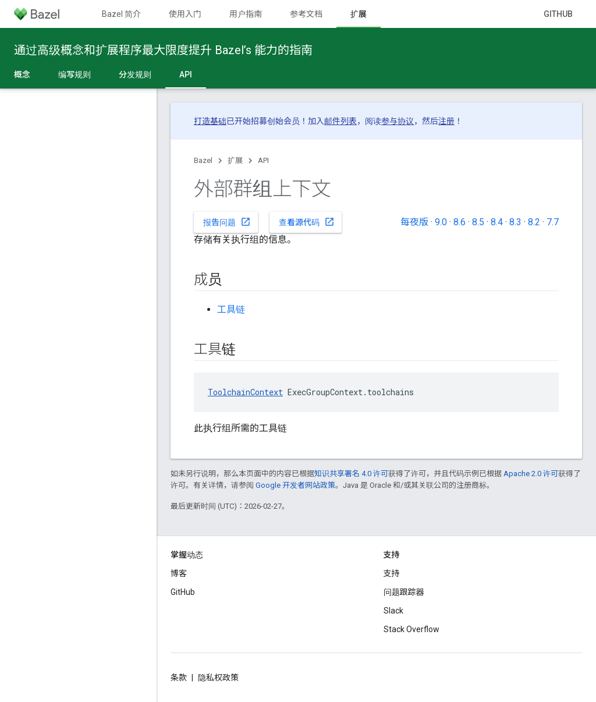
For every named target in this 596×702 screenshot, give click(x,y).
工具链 (231, 309)
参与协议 (397, 121)
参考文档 (306, 14)
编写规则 (74, 74)
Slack (393, 610)
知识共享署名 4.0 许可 (351, 473)
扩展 (235, 160)
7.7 (553, 222)
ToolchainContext (245, 392)
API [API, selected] (185, 74)
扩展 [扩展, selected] (358, 14)
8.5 (478, 222)
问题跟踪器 (404, 592)
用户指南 (245, 14)
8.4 (497, 222)
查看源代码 (307, 222)
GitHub (558, 14)
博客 (179, 573)
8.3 (515, 222)
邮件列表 (340, 121)
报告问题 (227, 222)
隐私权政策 (218, 677)
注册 (446, 121)
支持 (392, 573)
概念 (22, 74)
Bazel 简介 (121, 14)
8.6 (459, 222)
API (263, 160)
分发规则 (135, 74)
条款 (179, 677)
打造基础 (210, 121)
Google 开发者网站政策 (295, 485)
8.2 (534, 222)
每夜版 (414, 222)
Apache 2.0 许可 (530, 473)
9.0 (441, 222)
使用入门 (185, 14)
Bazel (203, 160)
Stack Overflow (411, 629)
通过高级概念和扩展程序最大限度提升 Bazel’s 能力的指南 (163, 50)
